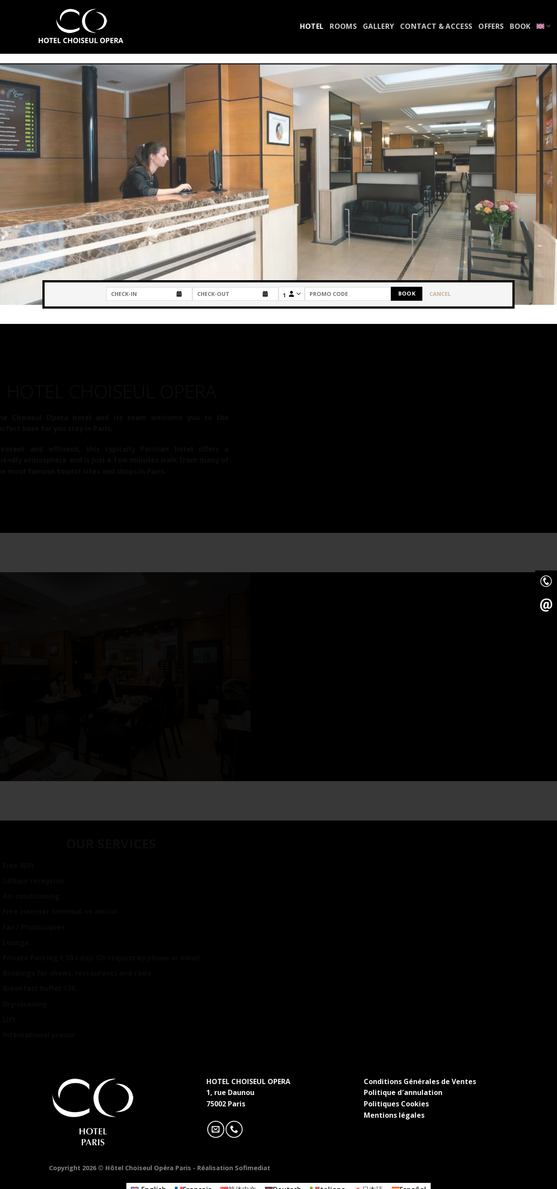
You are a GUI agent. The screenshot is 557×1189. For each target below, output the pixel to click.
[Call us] (234, 1129)
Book (520, 26)
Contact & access (436, 26)
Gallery (378, 26)
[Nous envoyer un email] (215, 1129)
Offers (491, 26)
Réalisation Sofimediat (233, 1168)
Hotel (312, 26)
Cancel (440, 294)
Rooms (343, 26)
